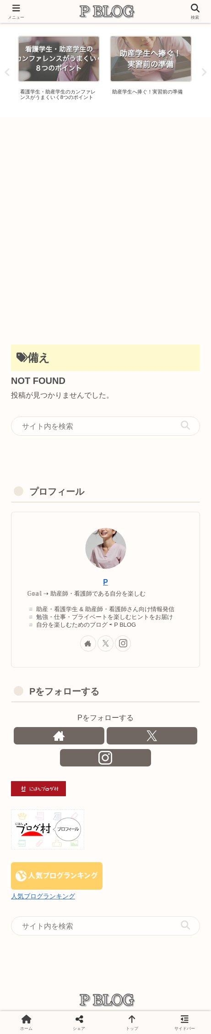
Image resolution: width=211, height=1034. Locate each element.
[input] (105, 426)
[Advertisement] (105, 227)
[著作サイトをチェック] (88, 643)
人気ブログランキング (43, 896)
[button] (185, 426)
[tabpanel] (59, 71)
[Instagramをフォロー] (123, 643)
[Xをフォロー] (105, 643)
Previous (6, 72)
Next (204, 72)
